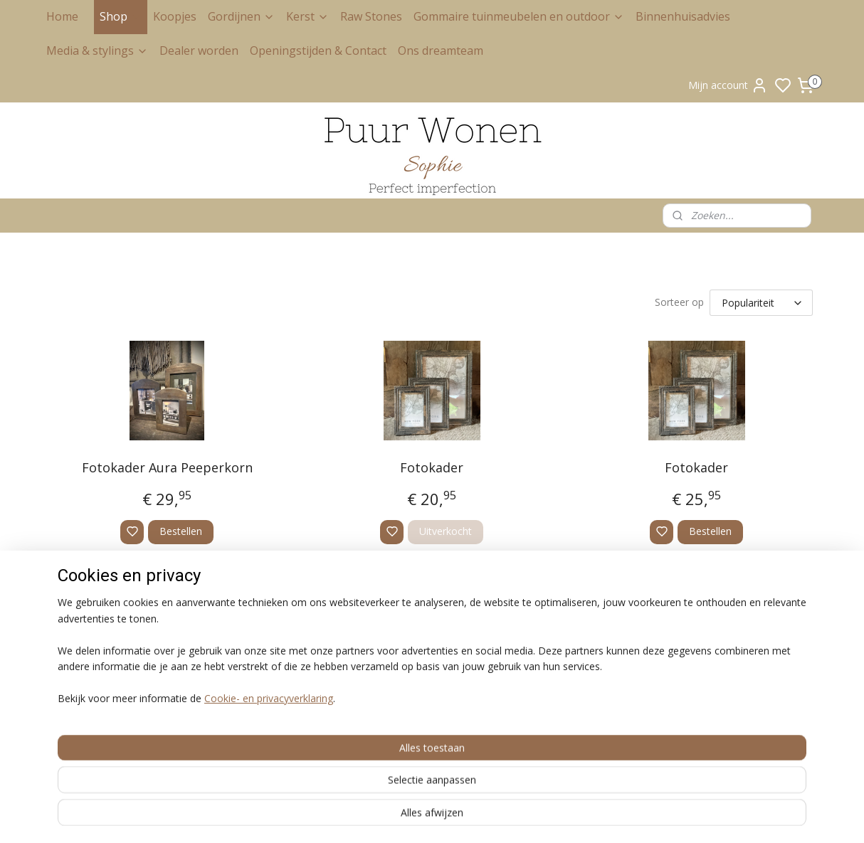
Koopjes (174, 16)
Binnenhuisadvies (683, 16)
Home (62, 16)
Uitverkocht (445, 531)
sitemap (447, 817)
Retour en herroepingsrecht (103, 665)
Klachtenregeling (81, 678)
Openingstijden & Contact (318, 50)
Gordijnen (241, 16)
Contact (62, 706)
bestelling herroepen (532, 817)
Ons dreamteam (440, 50)
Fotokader (431, 467)
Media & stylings (97, 50)
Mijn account (728, 85)
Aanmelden (711, 669)
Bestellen (180, 531)
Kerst (307, 16)
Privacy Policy (74, 651)
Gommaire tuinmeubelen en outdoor (518, 16)
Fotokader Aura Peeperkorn (167, 467)
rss (477, 817)
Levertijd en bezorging (93, 692)
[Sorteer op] (761, 302)
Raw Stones (371, 16)
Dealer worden (198, 50)
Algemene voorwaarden (96, 638)
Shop (121, 16)
